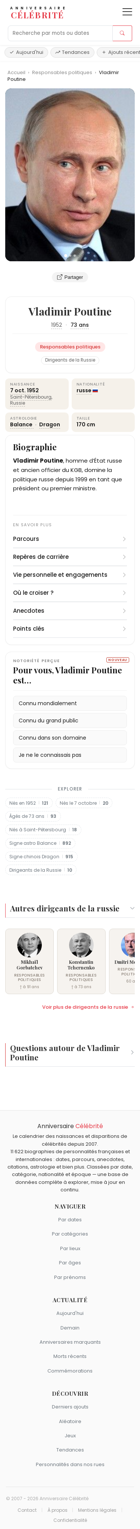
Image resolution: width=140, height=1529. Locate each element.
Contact (27, 1510)
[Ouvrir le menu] (127, 11)
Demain (70, 1328)
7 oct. (18, 390)
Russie (17, 403)
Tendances (72, 52)
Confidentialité (70, 1520)
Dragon (49, 424)
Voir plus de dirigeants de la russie (88, 1007)
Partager (70, 277)
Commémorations (70, 1371)
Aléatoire (70, 1421)
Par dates (70, 1219)
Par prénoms (70, 1277)
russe (84, 390)
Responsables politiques (62, 72)
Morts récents (70, 1356)
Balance (22, 424)
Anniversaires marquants (70, 1342)
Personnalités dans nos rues (70, 1464)
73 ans (80, 325)
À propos (57, 1510)
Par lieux (70, 1248)
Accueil (16, 72)
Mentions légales (97, 1510)
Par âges (70, 1263)
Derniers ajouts (70, 1407)
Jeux (70, 1435)
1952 (56, 325)
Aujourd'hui (26, 52)
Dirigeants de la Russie (70, 360)
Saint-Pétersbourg (31, 397)
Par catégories (70, 1234)
